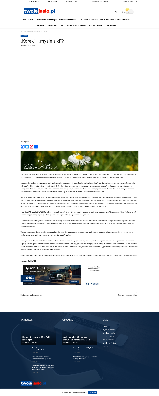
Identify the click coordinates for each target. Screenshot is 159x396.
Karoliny (105, 1)
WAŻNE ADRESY (52, 1)
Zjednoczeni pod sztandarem (31, 295)
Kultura (85, 20)
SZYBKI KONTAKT (34, 1)
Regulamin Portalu (109, 343)
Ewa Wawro (25, 342)
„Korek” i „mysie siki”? (42, 41)
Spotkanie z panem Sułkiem (128, 295)
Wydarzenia (29, 20)
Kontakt (105, 346)
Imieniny (94, 1)
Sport (95, 20)
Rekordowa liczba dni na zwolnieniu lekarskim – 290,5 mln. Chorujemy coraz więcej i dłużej (43, 367)
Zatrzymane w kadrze (77, 25)
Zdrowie (41, 25)
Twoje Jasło (24, 31)
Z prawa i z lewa (108, 20)
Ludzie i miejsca (124, 20)
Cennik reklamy (108, 336)
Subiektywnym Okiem (69, 20)
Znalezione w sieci (56, 25)
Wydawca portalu (109, 330)
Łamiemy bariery (97, 25)
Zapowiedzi (112, 25)
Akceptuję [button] (92, 392)
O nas (105, 326)
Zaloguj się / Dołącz (128, 1)
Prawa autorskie (108, 340)
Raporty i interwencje (47, 20)
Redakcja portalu (109, 333)
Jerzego (100, 1)
